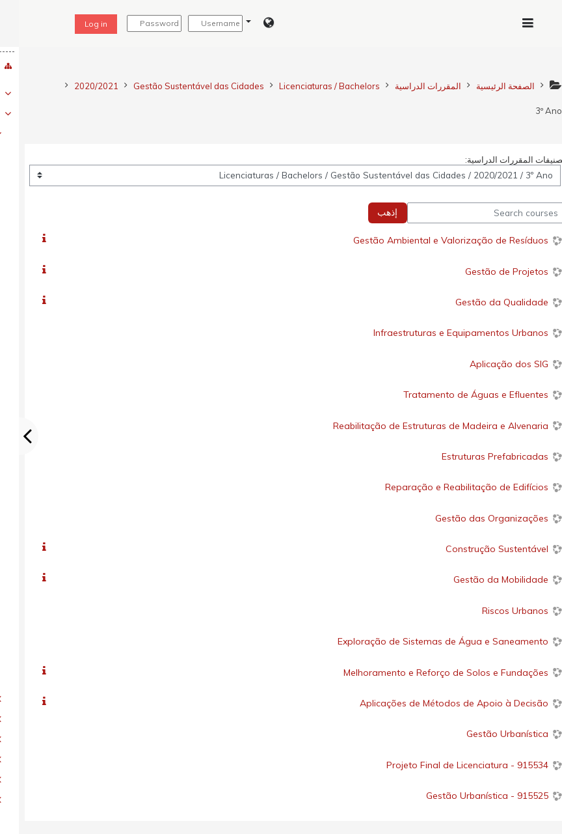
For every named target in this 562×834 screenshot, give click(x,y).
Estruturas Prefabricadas (476, 456)
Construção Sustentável (478, 549)
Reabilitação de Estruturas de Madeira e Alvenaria (421, 426)
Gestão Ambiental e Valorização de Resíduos (431, 240)
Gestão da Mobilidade (482, 579)
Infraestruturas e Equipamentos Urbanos (442, 333)
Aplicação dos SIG (490, 364)
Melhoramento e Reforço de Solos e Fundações (427, 672)
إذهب (368, 212)
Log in (77, 24)
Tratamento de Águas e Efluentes (456, 394)
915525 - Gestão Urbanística (468, 795)
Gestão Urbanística (488, 734)
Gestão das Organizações (472, 518)
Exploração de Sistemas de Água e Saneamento (424, 641)
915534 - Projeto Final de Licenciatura (448, 765)
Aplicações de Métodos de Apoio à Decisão (435, 703)
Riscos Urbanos (496, 611)
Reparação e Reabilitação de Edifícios (447, 487)
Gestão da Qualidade (482, 302)
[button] (241, 23)
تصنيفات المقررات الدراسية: (496, 159)
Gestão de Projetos (487, 271)
